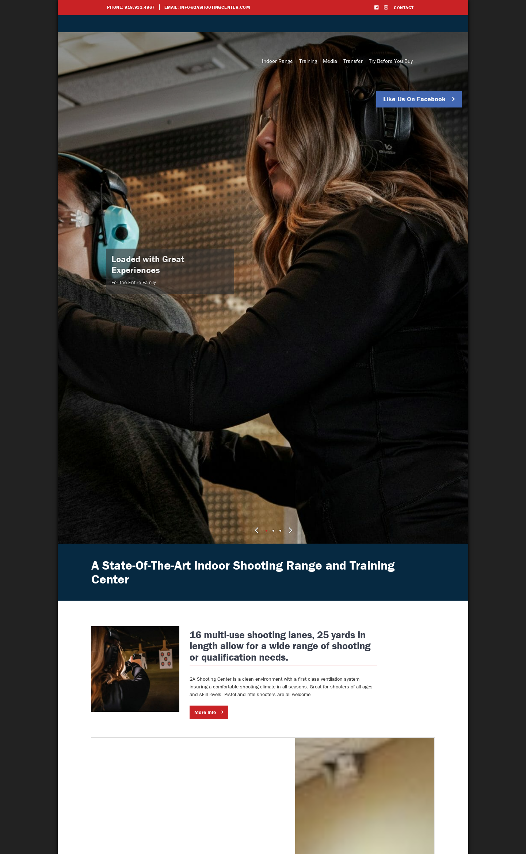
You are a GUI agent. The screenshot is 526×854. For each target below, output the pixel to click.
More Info (257, 711)
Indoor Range (277, 60)
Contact (404, 7)
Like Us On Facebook (414, 99)
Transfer (353, 60)
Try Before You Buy (391, 60)
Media (330, 60)
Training (308, 60)
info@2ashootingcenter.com (215, 7)
